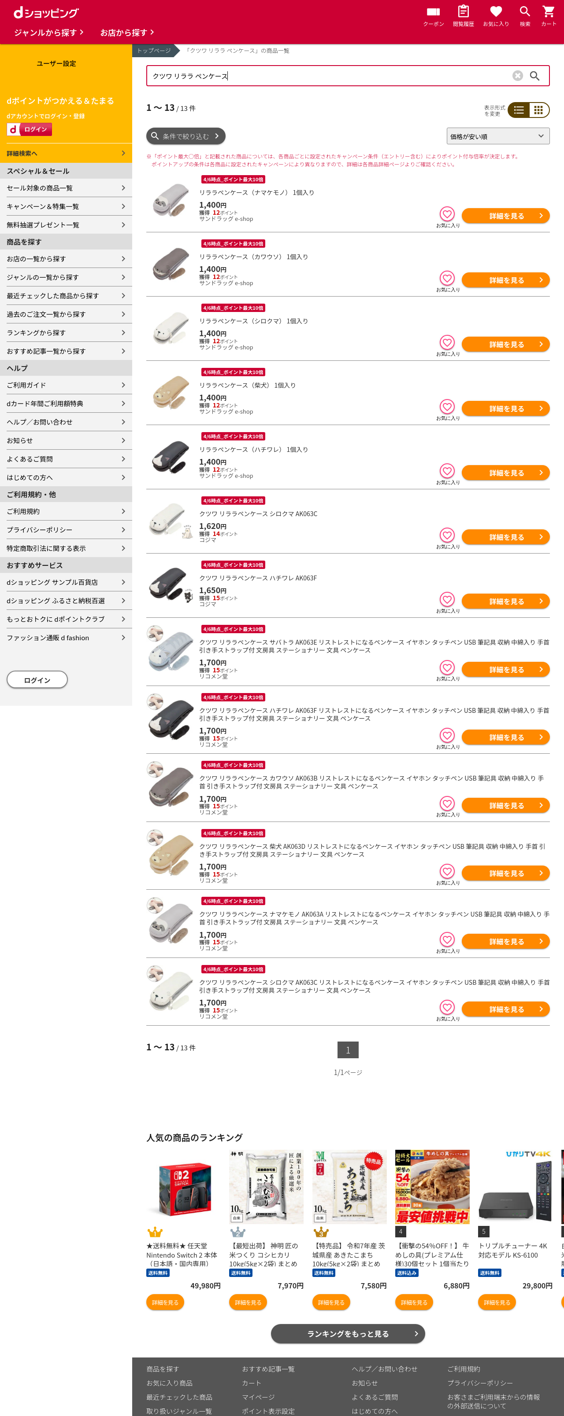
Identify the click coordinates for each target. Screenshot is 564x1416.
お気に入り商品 (169, 1315)
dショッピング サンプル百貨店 (52, 582)
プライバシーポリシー (40, 529)
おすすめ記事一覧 (268, 1301)
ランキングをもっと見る (348, 1266)
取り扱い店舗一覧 (172, 1357)
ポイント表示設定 (268, 1343)
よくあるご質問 (30, 458)
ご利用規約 (23, 511)
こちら (249, 1385)
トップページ (154, 50)
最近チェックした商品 (179, 1329)
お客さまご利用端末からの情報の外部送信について (493, 1334)
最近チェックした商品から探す (53, 295)
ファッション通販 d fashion (48, 637)
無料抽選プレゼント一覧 (43, 224)
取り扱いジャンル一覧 (179, 1343)
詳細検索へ (22, 153)
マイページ (258, 1329)
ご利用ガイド (26, 384)
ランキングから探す (36, 332)
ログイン (37, 680)
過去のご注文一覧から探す (46, 314)
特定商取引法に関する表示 (46, 548)
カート (252, 1315)
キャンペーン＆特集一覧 (43, 206)
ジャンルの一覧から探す (43, 277)
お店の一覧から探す (36, 258)
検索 (535, 76)
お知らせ (20, 440)
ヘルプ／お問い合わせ (40, 421)
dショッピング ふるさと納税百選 (56, 600)
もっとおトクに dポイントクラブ (56, 619)
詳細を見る (506, 215)
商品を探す (162, 1301)
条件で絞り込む (186, 136)
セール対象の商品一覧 (40, 187)
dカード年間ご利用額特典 (45, 403)
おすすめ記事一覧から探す (46, 351)
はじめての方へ (30, 477)
